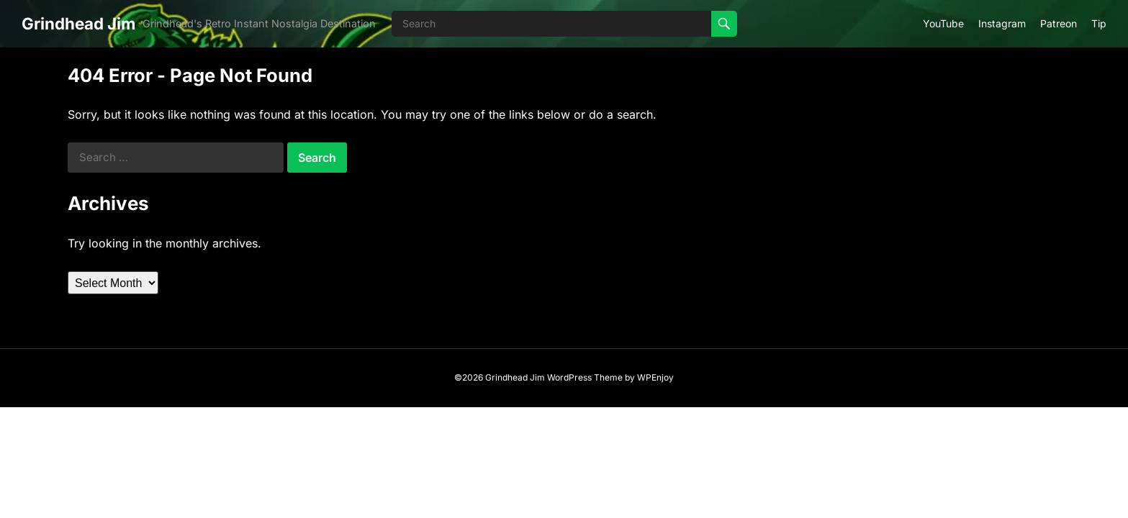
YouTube (943, 23)
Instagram (1002, 23)
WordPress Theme (585, 377)
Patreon (1058, 23)
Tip (1098, 23)
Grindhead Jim (78, 23)
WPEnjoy (655, 377)
